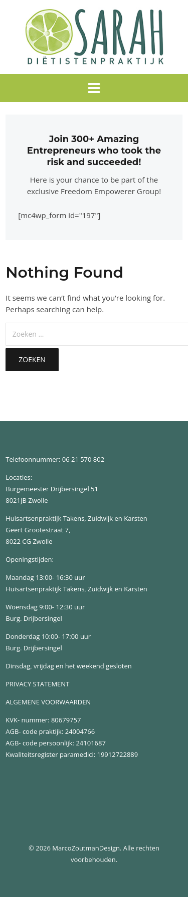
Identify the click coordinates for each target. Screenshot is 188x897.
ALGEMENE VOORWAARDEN (48, 701)
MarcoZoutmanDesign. (86, 847)
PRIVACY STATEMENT (37, 683)
